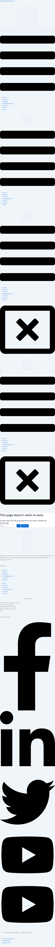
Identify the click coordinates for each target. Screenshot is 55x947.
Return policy (6, 943)
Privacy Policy (6, 941)
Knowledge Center (8, 103)
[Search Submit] (19, 525)
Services (5, 105)
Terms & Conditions (8, 939)
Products (5, 101)
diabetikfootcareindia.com (7, 1)
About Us (5, 99)
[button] (27, 63)
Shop (4, 109)
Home (4, 97)
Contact (5, 107)
